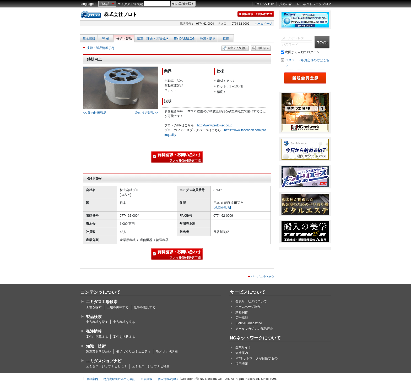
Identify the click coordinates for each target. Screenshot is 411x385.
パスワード (290, 44)
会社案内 (241, 353)
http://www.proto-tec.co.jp (214, 125)
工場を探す (94, 307)
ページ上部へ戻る (262, 276)
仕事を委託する (145, 307)
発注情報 (94, 331)
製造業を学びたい (98, 351)
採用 (226, 39)
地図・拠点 (207, 39)
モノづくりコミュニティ (133, 351)
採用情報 (241, 364)
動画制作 (241, 312)
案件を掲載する (124, 337)
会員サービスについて (251, 301)
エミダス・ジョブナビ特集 (151, 366)
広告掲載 (241, 318)
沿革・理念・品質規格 (153, 39)
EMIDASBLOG (184, 39)
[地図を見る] (222, 207)
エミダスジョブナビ (103, 361)
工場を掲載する (118, 307)
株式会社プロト (120, 14)
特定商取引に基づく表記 (119, 379)
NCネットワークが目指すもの (256, 358)
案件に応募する (97, 337)
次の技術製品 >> (146, 113)
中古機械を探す (97, 322)
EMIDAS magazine (248, 323)
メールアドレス (293, 38)
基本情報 (89, 39)
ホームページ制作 (248, 307)
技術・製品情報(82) (100, 48)
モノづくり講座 (167, 351)
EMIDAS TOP (264, 4)
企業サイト (243, 347)
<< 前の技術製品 (94, 113)
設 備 (105, 39)
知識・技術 (96, 346)
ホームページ (263, 23)
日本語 (105, 4)
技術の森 (285, 4)
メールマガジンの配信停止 (254, 329)
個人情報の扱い (168, 379)
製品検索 (94, 316)
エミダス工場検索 (130, 4)
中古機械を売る (124, 322)
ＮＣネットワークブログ (314, 4)
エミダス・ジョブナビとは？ (106, 366)
